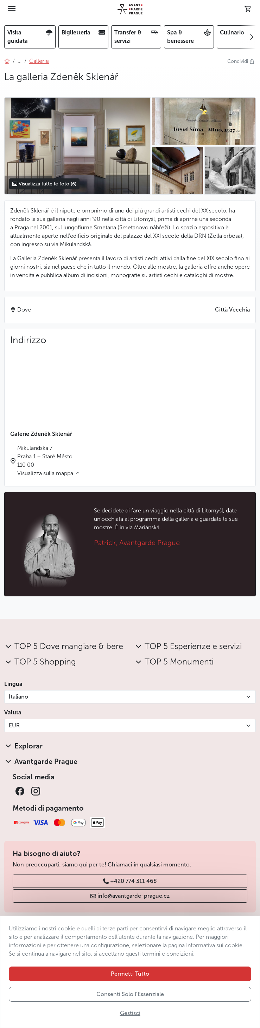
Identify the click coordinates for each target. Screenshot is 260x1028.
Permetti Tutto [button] (130, 973)
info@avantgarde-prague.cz (130, 895)
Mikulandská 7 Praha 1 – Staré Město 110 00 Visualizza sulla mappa (46, 461)
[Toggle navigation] (11, 9)
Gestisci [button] (130, 1013)
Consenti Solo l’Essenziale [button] (130, 994)
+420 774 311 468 (130, 881)
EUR (14, 725)
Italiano (18, 696)
